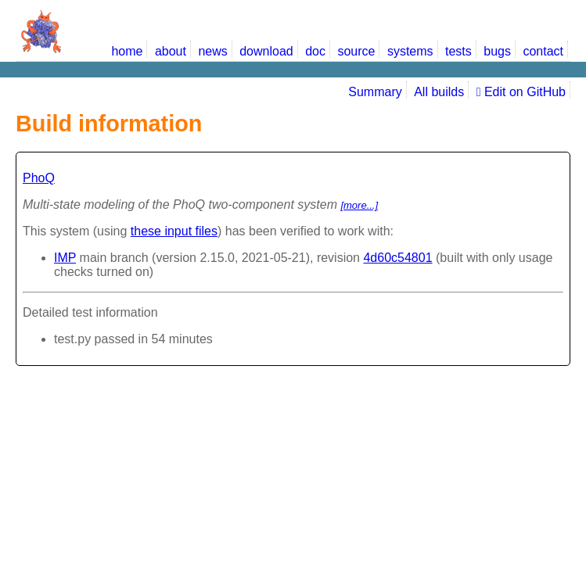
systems (410, 51)
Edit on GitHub (521, 92)
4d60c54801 (397, 257)
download (266, 51)
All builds (439, 92)
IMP (65, 257)
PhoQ (39, 178)
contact (543, 51)
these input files (174, 231)
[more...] (359, 205)
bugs (497, 51)
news (212, 51)
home (126, 51)
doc (315, 51)
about (170, 51)
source (356, 51)
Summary (374, 92)
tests (458, 51)
